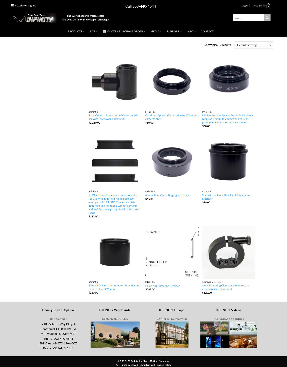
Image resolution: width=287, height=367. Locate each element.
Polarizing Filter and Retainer (162, 285)
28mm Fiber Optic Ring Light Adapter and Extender (226, 196)
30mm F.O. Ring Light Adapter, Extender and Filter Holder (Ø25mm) (114, 287)
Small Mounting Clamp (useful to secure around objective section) (225, 287)
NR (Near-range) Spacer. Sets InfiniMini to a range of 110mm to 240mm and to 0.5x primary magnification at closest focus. (227, 119)
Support (174, 31)
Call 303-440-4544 (140, 6)
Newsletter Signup (23, 5)
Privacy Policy (163, 364)
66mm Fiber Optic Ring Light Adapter (167, 195)
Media (156, 31)
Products (76, 31)
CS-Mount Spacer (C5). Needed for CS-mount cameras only (171, 117)
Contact (207, 31)
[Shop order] (254, 45)
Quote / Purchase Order (124, 31)
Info (191, 31)
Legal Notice (147, 364)
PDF (93, 31)
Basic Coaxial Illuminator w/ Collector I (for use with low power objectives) (114, 117)
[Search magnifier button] (267, 17)
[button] (245, 5)
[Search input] (248, 17)
